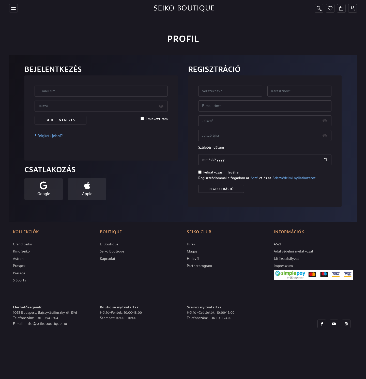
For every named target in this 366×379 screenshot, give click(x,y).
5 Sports (19, 280)
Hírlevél (193, 259)
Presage (19, 273)
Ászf (254, 178)
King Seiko (21, 251)
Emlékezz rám (157, 119)
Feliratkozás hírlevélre (220, 172)
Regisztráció (221, 189)
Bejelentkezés (60, 120)
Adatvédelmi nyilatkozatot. (294, 178)
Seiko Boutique (112, 251)
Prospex (19, 266)
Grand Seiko (22, 244)
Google (43, 193)
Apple (87, 193)
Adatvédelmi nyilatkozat (293, 251)
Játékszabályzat (286, 259)
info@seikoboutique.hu (46, 323)
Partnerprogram (199, 266)
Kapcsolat (107, 259)
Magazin (194, 251)
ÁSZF (278, 244)
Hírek (191, 244)
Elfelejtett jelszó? (49, 136)
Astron (18, 259)
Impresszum (283, 266)
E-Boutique (109, 244)
